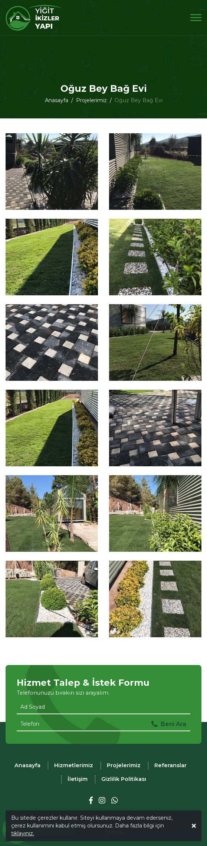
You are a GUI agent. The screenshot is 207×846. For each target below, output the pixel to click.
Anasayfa (27, 765)
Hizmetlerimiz (73, 765)
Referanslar (170, 765)
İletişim (78, 779)
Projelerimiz (124, 765)
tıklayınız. (22, 836)
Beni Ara (168, 724)
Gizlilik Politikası (123, 779)
